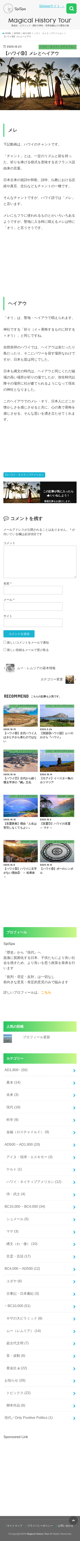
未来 (12, 1095)
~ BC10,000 (17, 1306)
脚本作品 (15, 1405)
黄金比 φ (16, 1368)
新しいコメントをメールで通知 (28, 642)
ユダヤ (14, 1281)
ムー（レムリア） (23, 1331)
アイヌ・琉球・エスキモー (29, 1157)
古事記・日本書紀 (22, 1293)
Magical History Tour (38, 1534)
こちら (46, 992)
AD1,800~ (16, 1070)
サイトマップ (14, 1525)
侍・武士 (15, 1194)
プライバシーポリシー (40, 1525)
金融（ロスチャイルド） (27, 1132)
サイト (7, 616)
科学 (12, 1119)
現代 (13, 1107)
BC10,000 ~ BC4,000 (24, 1206)
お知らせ (14, 1380)
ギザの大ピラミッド (24, 1318)
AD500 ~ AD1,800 (22, 1144)
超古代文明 (17, 1343)
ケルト (14, 1169)
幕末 (13, 1082)
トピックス (18, 1393)
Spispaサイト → (52, 6)
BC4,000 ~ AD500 (22, 1268)
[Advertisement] (39, 1469)
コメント (9, 543)
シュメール (17, 1219)
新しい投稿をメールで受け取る (28, 650)
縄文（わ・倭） (22, 1244)
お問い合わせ (65, 1525)
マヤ (12, 1231)
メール (8, 599)
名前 (7, 583)
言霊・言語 (18, 1256)
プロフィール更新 (36, 1037)
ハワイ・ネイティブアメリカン (26, 474)
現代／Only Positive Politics (28, 1417)
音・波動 (15, 1355)
